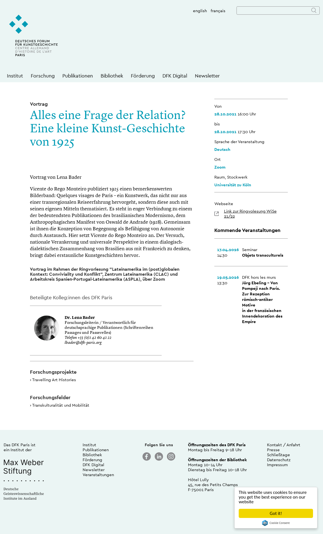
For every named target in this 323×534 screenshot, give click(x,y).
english (200, 10)
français (218, 10)
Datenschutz (279, 459)
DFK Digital (174, 76)
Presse (273, 449)
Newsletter (207, 76)
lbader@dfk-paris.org (83, 343)
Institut (15, 76)
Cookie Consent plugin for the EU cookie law (276, 523)
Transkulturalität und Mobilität (60, 405)
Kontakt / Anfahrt (283, 444)
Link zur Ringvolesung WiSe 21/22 (250, 213)
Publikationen (77, 76)
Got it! (276, 513)
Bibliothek (112, 76)
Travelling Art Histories (54, 379)
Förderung (143, 76)
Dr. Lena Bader (80, 318)
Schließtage (278, 454)
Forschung (43, 76)
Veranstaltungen (98, 474)
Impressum (277, 464)
